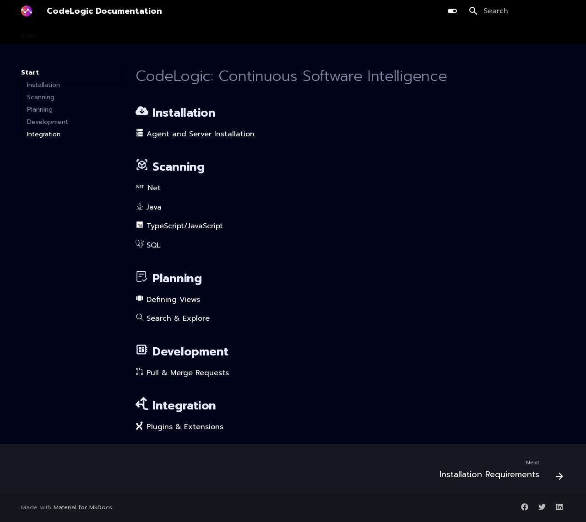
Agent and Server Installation (195, 134)
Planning (132, 33)
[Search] (516, 11)
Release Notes (384, 33)
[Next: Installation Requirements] (498, 471)
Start (28, 33)
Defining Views (168, 299)
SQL (148, 245)
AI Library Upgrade (240, 33)
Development (178, 33)
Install (57, 33)
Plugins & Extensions (179, 426)
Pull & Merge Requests (182, 372)
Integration (298, 33)
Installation (43, 85)
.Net (148, 188)
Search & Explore (173, 318)
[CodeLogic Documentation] (26, 11)
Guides (338, 33)
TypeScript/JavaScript (179, 226)
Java (149, 207)
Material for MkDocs (83, 507)
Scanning (93, 33)
